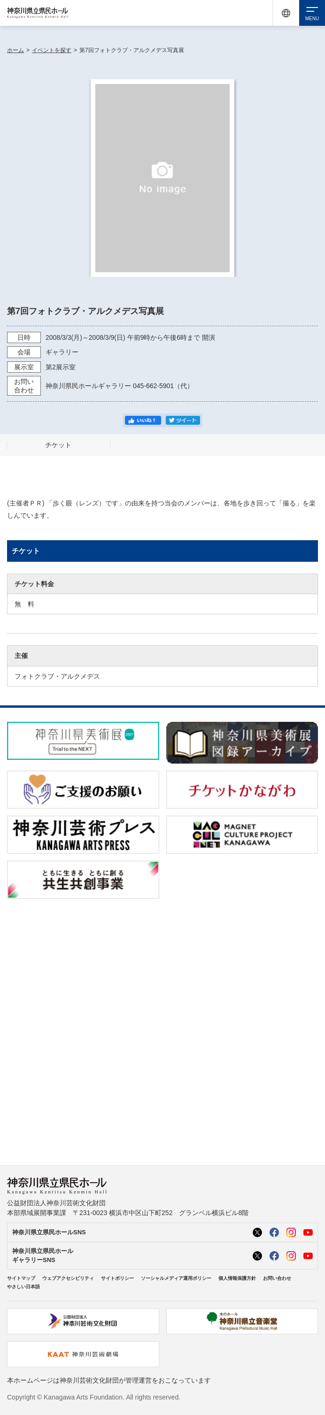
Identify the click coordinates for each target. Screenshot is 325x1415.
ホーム (15, 50)
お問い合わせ (277, 1278)
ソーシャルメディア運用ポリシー (176, 1278)
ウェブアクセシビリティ (68, 1278)
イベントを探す (51, 50)
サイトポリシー (117, 1278)
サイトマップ (21, 1278)
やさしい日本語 (23, 1286)
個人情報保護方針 (237, 1278)
